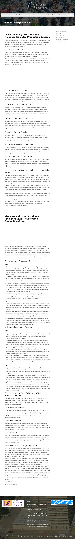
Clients (15, 14)
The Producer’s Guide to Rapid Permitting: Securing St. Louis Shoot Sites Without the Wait (36, 515)
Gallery (21, 14)
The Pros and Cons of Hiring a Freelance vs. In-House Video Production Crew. (22, 218)
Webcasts (60, 14)
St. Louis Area (36, 14)
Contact (48, 14)
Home (5, 14)
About (10, 14)
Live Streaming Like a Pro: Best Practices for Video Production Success (27, 35)
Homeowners (28, 14)
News (43, 14)
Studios (54, 14)
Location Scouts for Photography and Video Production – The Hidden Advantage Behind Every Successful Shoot (37, 526)
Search (71, 15)
